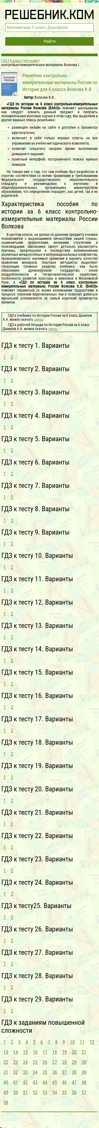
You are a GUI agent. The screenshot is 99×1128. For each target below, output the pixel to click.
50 (15, 1092)
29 (74, 1062)
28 (64, 1062)
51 (25, 1092)
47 (74, 1082)
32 (15, 1072)
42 (25, 1082)
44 (45, 1082)
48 (84, 1082)
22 (5, 1062)
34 (35, 1072)
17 (45, 1052)
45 (54, 1082)
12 (91, 1042)
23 (15, 1062)
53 (45, 1092)
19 (64, 1052)
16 (35, 1052)
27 (54, 1062)
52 (35, 1092)
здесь (38, 319)
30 (84, 1062)
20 (74, 1052)
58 (5, 1102)
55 (64, 1092)
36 (54, 1072)
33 (25, 1072)
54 (54, 1092)
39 (84, 1072)
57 (84, 1092)
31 (5, 1072)
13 (5, 1052)
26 (45, 1062)
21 (84, 1052)
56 (74, 1092)
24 (25, 1062)
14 (15, 1052)
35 (45, 1072)
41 (15, 1082)
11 (82, 1042)
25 (35, 1062)
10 (72, 1042)
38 (74, 1072)
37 (64, 1072)
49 (5, 1092)
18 (54, 1052)
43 (35, 1082)
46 (64, 1082)
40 (5, 1082)
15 (25, 1052)
